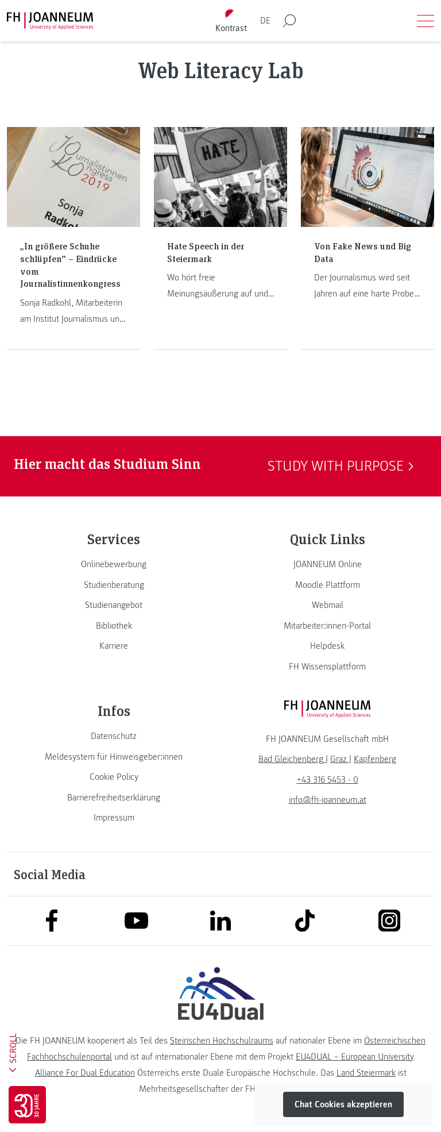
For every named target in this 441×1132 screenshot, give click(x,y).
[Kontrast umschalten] (231, 21)
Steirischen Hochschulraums (221, 1040)
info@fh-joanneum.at (327, 800)
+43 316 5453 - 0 (327, 780)
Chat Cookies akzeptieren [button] (343, 1104)
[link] (114, 564)
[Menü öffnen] (425, 20)
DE (265, 20)
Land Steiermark (366, 1073)
